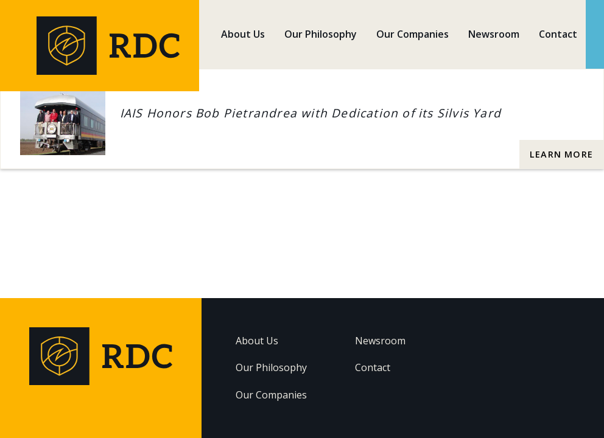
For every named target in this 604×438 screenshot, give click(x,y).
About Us (243, 34)
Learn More (561, 154)
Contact (558, 34)
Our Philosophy (320, 34)
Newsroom (493, 34)
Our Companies (412, 34)
